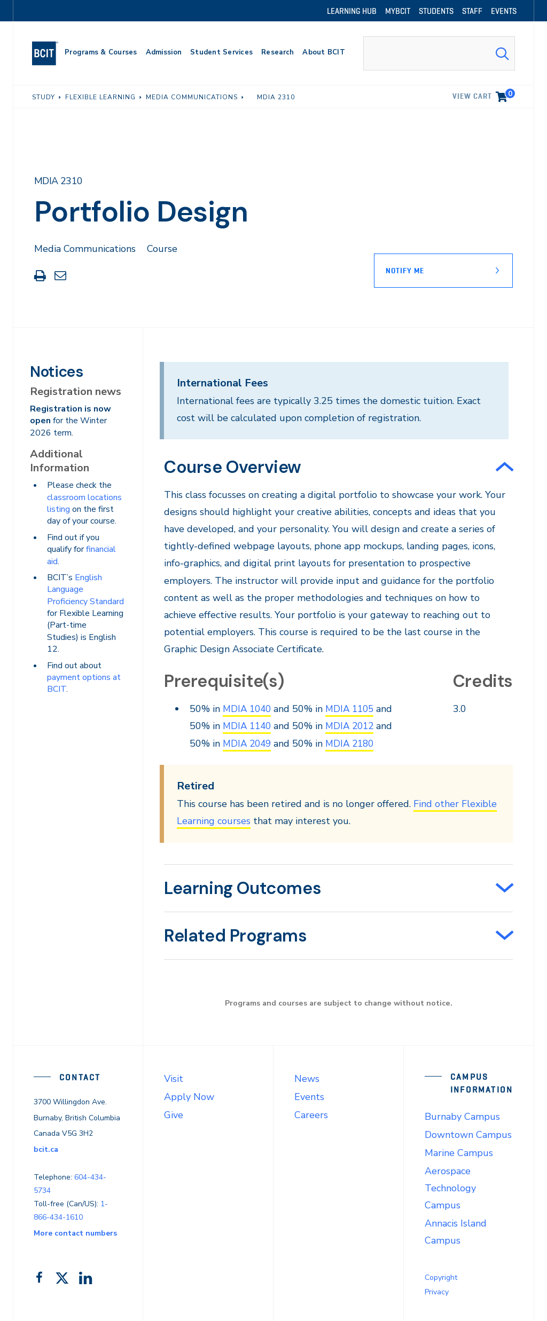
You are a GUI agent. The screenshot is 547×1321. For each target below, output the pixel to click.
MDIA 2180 (354, 743)
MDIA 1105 (354, 708)
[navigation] (49, 53)
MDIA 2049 (248, 743)
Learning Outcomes (242, 887)
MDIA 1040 (248, 708)
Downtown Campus (468, 1133)
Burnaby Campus (462, 1115)
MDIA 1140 (248, 725)
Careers (311, 1114)
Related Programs (235, 934)
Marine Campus (459, 1151)
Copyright (441, 1276)
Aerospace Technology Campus (450, 1187)
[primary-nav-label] (101, 53)
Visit (173, 1077)
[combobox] (439, 53)
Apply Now (189, 1095)
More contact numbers (75, 1232)
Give (173, 1114)
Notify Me (405, 270)
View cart (483, 94)
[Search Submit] (502, 53)
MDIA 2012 (354, 725)
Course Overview (232, 467)
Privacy (437, 1291)
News (306, 1077)
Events (309, 1095)
